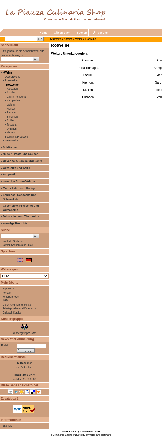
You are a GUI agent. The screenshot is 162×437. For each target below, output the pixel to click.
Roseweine (11, 80)
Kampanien (13, 100)
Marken (11, 108)
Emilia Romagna (16, 96)
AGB (5, 300)
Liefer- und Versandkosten (18, 304)
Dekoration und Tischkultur (21, 216)
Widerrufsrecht (11, 296)
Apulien (11, 92)
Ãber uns (100, 32)
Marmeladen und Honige (19, 188)
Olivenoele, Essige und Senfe (22, 160)
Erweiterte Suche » (12, 241)
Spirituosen (10, 147)
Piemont (11, 112)
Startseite (55, 39)
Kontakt (7, 292)
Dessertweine (12, 76)
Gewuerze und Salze (16, 167)
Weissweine (11, 140)
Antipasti (9, 174)
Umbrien (12, 128)
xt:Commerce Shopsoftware (96, 435)
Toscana (11, 124)
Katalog (68, 39)
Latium (11, 104)
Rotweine (90, 39)
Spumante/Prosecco (16, 136)
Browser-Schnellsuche (13, 245)
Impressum (9, 288)
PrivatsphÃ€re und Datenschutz (21, 308)
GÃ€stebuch (62, 32)
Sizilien (11, 120)
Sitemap (7, 425)
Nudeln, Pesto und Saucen (20, 153)
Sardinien (12, 116)
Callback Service (12, 312)
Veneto (11, 132)
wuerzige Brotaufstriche (19, 181)
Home (43, 32)
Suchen (82, 32)
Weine (78, 39)
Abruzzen (12, 88)
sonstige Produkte (15, 223)
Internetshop (69, 431)
